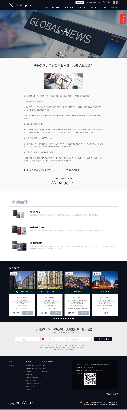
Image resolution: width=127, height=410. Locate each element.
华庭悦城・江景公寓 (31, 390)
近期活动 (81, 7)
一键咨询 (28, 313)
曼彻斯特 (45, 372)
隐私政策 (71, 349)
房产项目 (55, 7)
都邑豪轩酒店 (29, 387)
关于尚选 (11, 366)
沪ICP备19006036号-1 (111, 403)
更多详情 (16, 313)
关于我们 (114, 7)
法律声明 (115, 394)
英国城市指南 (68, 7)
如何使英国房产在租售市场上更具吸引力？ (42, 170)
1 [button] (54, 318)
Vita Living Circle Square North (33, 366)
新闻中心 (92, 7)
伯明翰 (44, 369)
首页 (46, 7)
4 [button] (61, 318)
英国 (43, 366)
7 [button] (68, 318)
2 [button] (56, 318)
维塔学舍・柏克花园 (31, 381)
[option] (63, 34)
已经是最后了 (76, 170)
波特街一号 (28, 375)
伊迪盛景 (28, 372)
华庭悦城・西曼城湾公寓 (33, 384)
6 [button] (65, 318)
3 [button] (58, 318)
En (114, 2)
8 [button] (70, 318)
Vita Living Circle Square (33, 369)
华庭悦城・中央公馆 (31, 378)
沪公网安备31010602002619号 (92, 403)
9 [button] (73, 318)
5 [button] (63, 318)
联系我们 (103, 7)
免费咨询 (80, 2)
